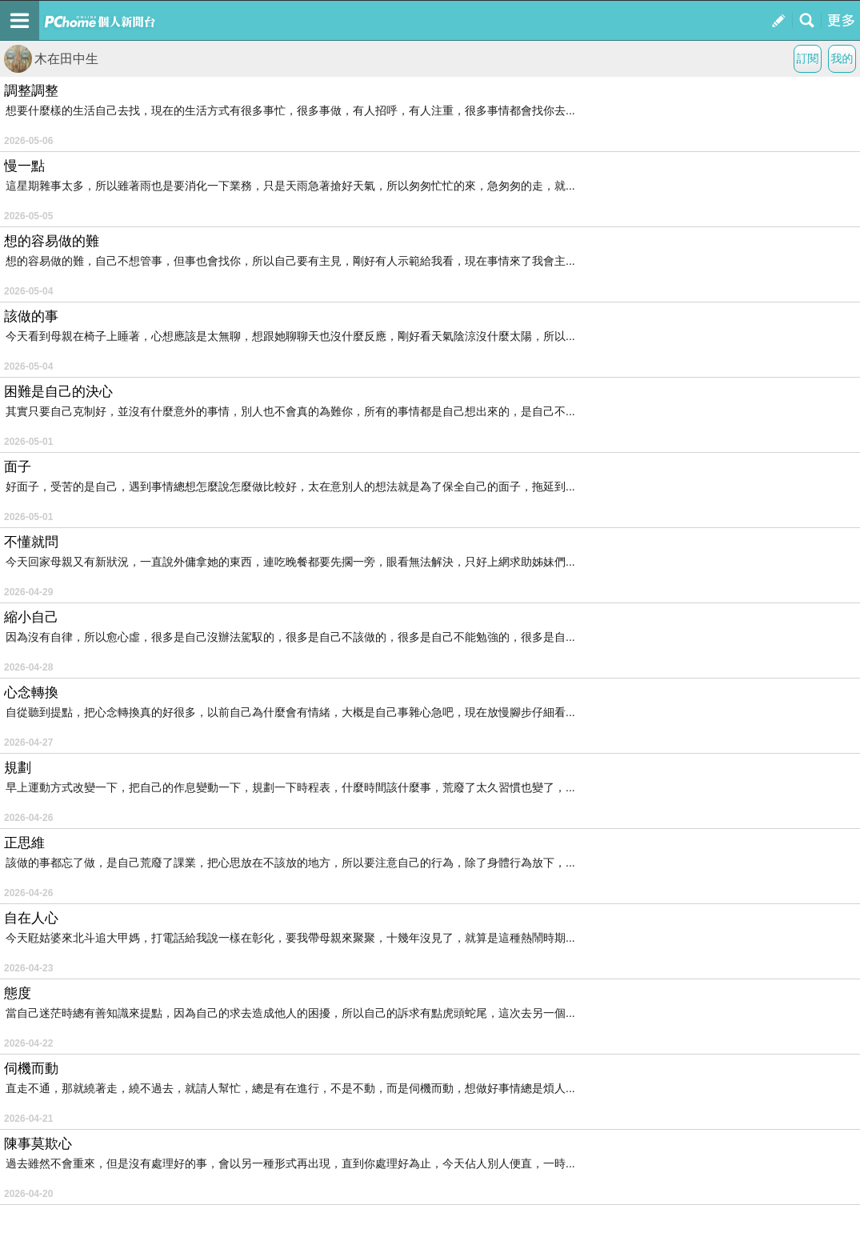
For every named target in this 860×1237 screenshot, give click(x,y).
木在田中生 (51, 59)
